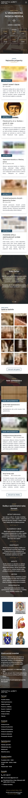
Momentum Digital (12, 793)
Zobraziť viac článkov (14, 494)
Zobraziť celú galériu (14, 369)
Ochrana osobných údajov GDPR (14, 790)
